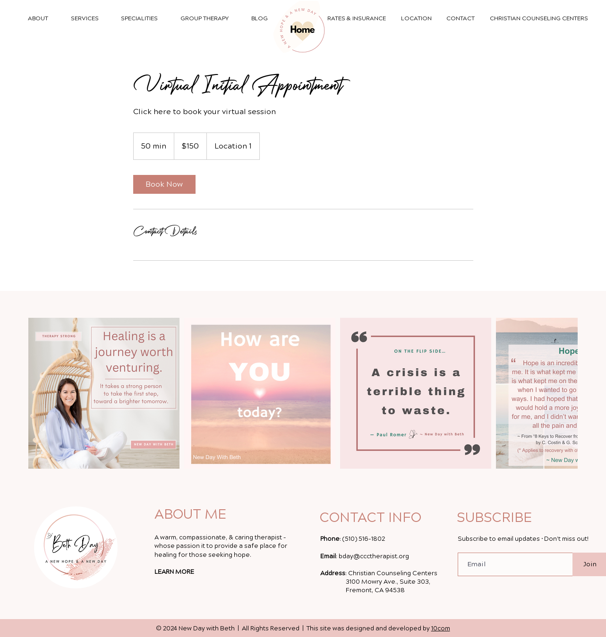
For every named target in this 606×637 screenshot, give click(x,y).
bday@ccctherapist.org (374, 556)
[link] (164, 184)
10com (440, 628)
